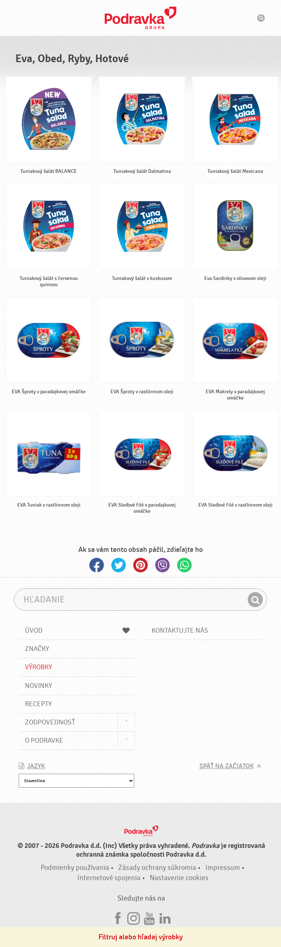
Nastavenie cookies (179, 878)
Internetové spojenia (108, 878)
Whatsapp (184, 565)
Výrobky (38, 667)
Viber (162, 565)
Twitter (118, 565)
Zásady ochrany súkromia (157, 867)
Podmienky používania (75, 867)
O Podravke (44, 740)
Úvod (77, 630)
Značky (37, 649)
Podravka (140, 18)
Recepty (38, 704)
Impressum (222, 867)
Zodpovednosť (50, 722)
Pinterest (140, 565)
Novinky (38, 686)
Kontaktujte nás (179, 630)
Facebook (96, 565)
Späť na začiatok (226, 766)
